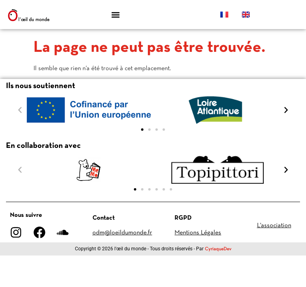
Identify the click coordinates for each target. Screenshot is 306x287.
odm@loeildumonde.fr (122, 233)
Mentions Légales (198, 233)
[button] (115, 14)
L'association (274, 225)
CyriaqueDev (218, 249)
